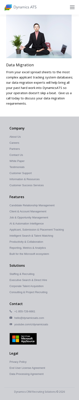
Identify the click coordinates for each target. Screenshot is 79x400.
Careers (14, 142)
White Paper (17, 161)
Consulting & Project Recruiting (28, 292)
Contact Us (16, 154)
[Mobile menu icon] (72, 7)
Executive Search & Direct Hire (28, 280)
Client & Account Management (27, 211)
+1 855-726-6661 (24, 311)
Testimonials (17, 167)
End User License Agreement (27, 367)
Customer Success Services (26, 185)
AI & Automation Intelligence (26, 223)
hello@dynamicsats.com (29, 317)
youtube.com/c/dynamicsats (31, 324)
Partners (14, 148)
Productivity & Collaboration (26, 241)
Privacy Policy (18, 361)
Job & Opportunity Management (28, 217)
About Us (15, 136)
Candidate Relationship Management (32, 205)
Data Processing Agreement (26, 374)
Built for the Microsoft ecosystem (29, 253)
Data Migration (20, 64)
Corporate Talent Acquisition (26, 286)
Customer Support (20, 173)
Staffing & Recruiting (21, 274)
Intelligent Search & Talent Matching (31, 235)
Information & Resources (24, 179)
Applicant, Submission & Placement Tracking (36, 229)
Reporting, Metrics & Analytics (27, 247)
